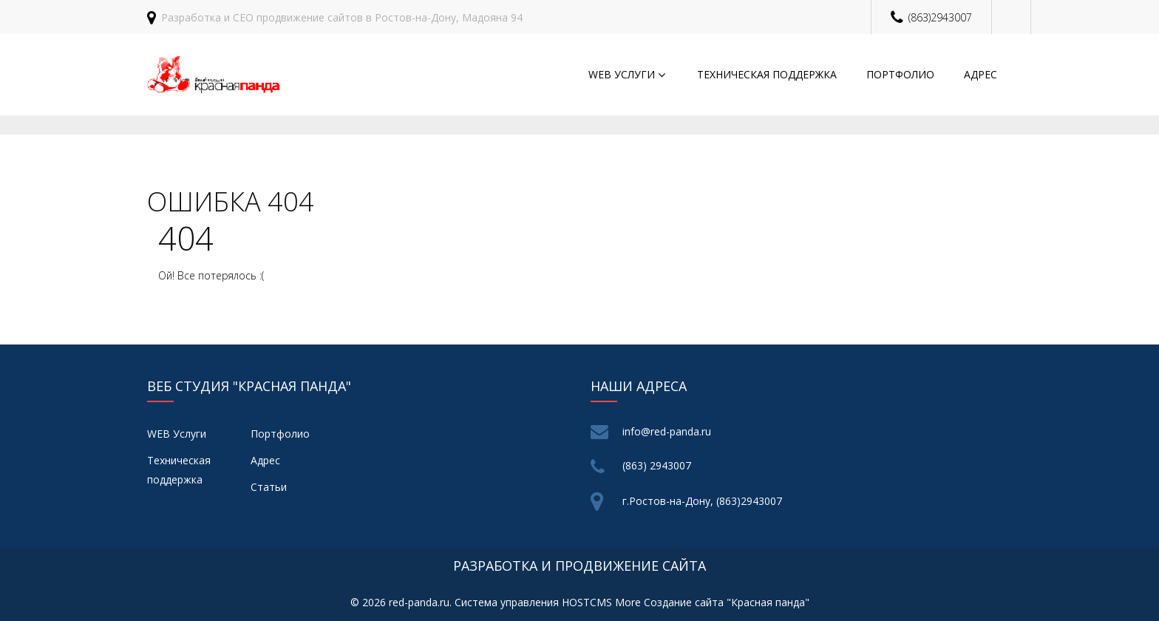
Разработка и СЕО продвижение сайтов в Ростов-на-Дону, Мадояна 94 (342, 17)
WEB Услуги (621, 74)
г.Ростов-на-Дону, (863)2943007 (702, 501)
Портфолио (900, 74)
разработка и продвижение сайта (579, 565)
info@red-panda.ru (666, 431)
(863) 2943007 (656, 465)
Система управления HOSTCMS (533, 602)
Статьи (269, 487)
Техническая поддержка (767, 74)
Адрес (980, 74)
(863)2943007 (940, 17)
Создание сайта (684, 602)
